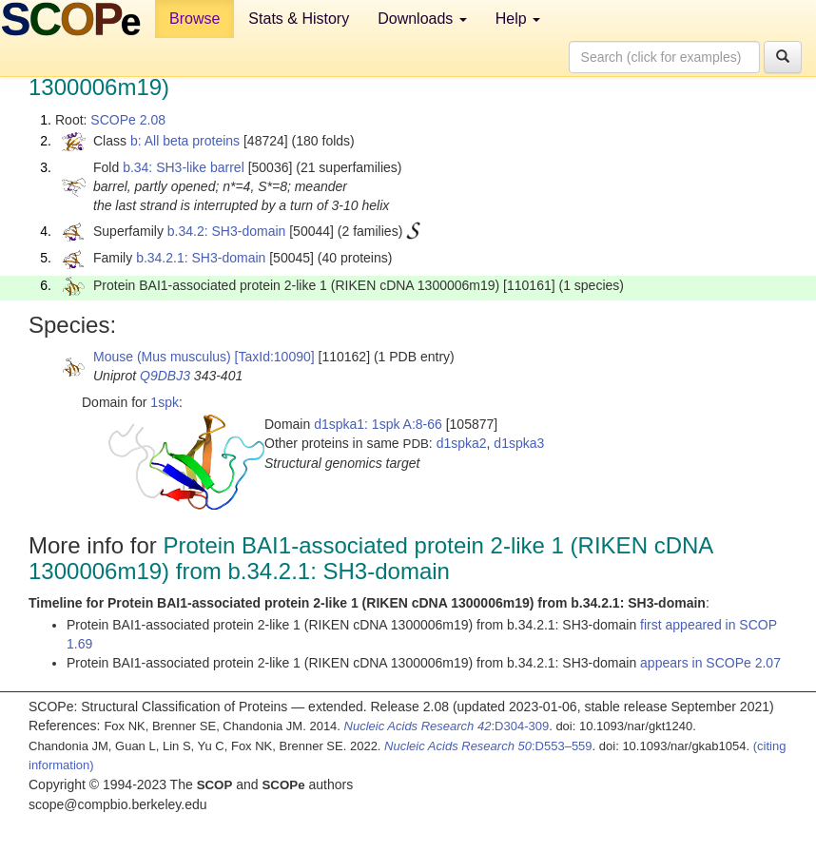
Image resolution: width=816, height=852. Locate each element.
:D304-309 (447, 726)
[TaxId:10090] (275, 356)
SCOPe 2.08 (127, 119)
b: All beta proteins (185, 140)
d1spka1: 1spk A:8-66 (378, 424)
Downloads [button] (422, 18)
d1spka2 (462, 443)
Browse (194, 18)
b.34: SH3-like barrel (183, 167)
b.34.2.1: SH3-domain (200, 257)
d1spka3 (519, 443)
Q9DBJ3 (165, 375)
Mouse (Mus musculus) (162, 356)
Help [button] (517, 18)
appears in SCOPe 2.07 (710, 662)
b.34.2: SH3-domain (226, 231)
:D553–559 (488, 746)
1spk (164, 402)
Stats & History (298, 18)
